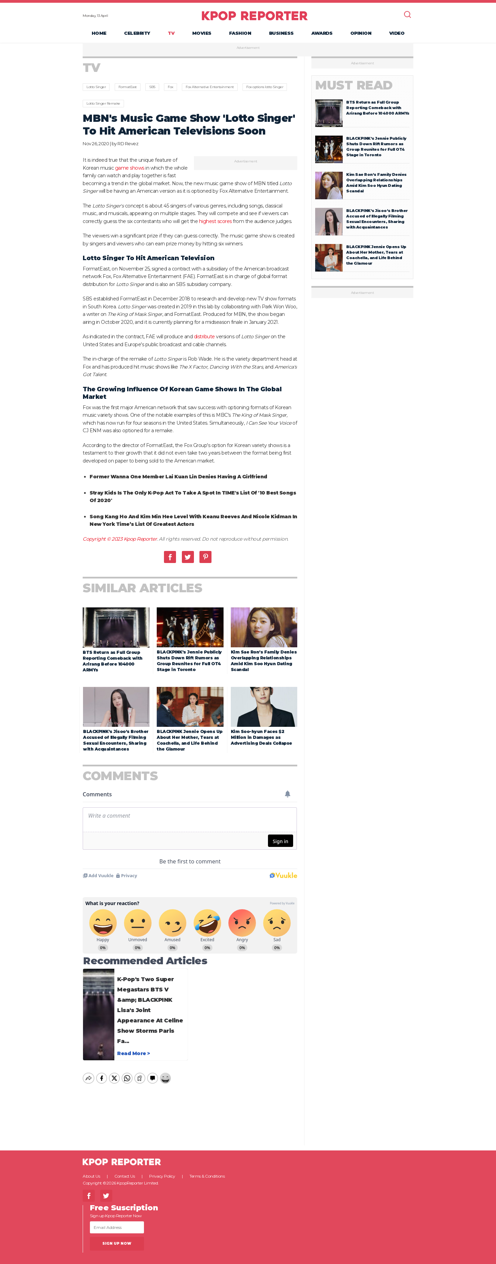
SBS (152, 87)
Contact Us (124, 1170)
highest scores (215, 221)
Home (99, 33)
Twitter (188, 557)
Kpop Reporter (140, 539)
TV (171, 33)
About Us (91, 1170)
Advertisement (248, 48)
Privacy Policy (162, 1170)
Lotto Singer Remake (103, 103)
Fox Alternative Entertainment (210, 87)
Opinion (361, 33)
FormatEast (127, 87)
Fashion (240, 33)
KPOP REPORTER (255, 15)
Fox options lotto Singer (264, 87)
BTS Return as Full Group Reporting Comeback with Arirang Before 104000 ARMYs (378, 108)
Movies (201, 33)
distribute (204, 336)
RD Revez (127, 143)
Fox (170, 87)
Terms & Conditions (207, 1170)
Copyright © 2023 (103, 539)
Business (281, 33)
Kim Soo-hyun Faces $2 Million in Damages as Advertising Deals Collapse (261, 737)
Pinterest (205, 557)
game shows (129, 168)
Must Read (354, 85)
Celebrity (137, 33)
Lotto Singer (96, 87)
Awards (321, 33)
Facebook (170, 557)
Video (397, 33)
